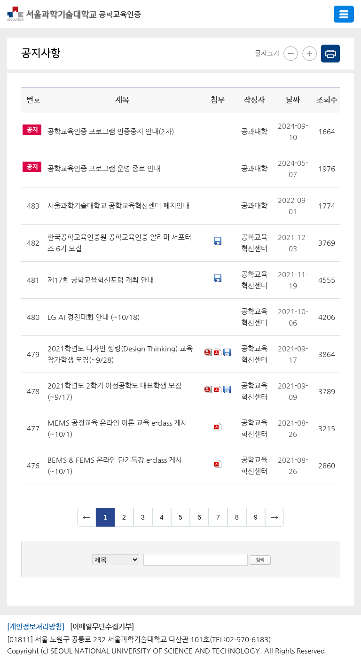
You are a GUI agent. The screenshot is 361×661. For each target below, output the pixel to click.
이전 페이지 (86, 517)
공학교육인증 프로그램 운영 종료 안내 (103, 168)
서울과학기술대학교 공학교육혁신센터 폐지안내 (118, 206)
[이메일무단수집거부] (102, 626)
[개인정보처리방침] (35, 626)
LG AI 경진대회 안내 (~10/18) (93, 317)
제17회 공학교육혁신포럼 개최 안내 (100, 280)
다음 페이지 (274, 517)
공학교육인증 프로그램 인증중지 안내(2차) (110, 131)
